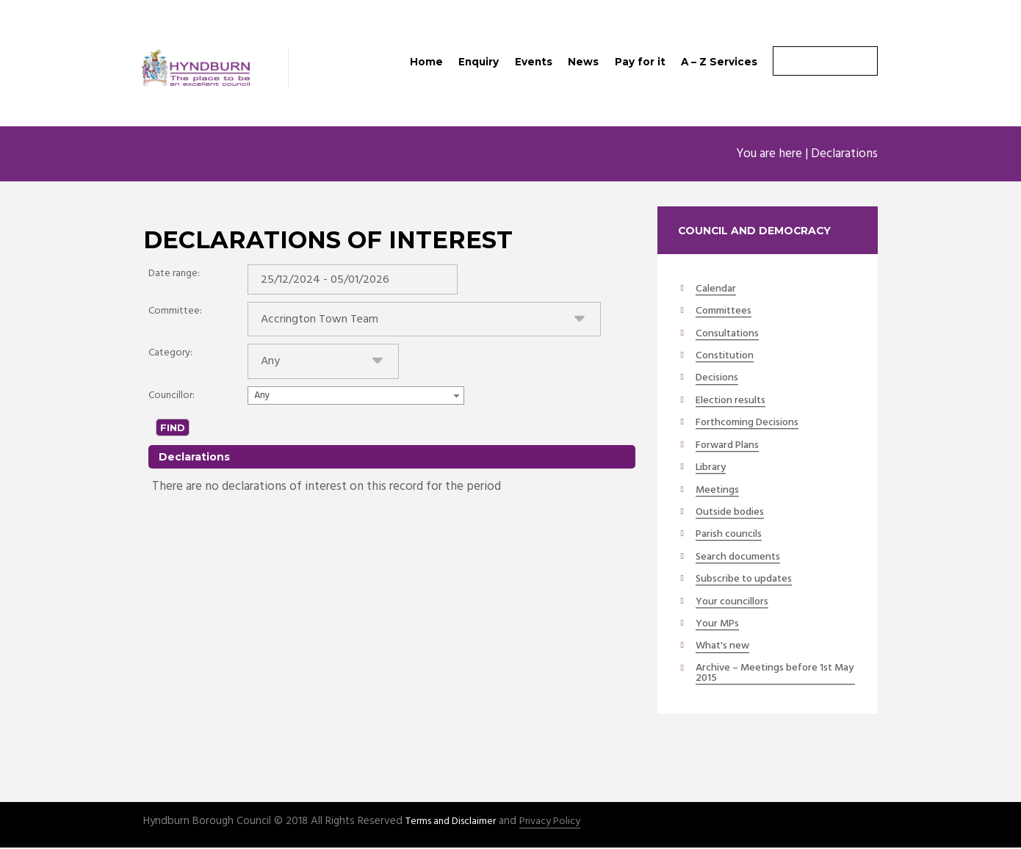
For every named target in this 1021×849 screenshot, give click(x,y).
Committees (726, 312)
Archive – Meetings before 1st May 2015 (771, 674)
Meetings (719, 490)
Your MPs (719, 624)
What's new (724, 647)
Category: (170, 358)
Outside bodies (733, 513)
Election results (734, 402)
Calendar (718, 290)
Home (426, 62)
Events (533, 62)
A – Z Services (719, 62)
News (583, 62)
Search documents (742, 557)
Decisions (719, 379)
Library (713, 468)
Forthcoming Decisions (752, 424)
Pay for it (640, 62)
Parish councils (732, 535)
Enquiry (478, 62)
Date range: (174, 274)
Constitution (728, 357)
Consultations (730, 335)
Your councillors (737, 602)
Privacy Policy (560, 823)
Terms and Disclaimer (455, 822)
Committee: (175, 314)
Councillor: (171, 402)
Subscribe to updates (750, 579)
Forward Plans (730, 446)
